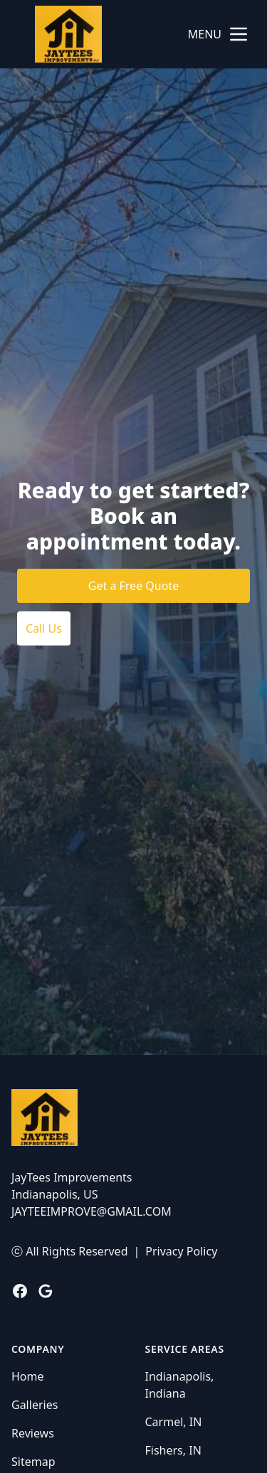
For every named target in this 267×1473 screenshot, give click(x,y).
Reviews (32, 1433)
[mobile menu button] (238, 34)
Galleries (34, 1405)
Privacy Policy (181, 1251)
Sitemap (33, 1461)
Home (27, 1376)
